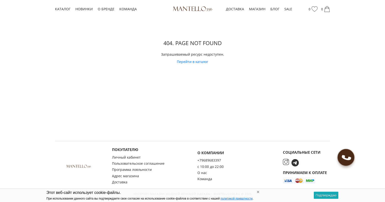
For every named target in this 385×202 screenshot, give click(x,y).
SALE (288, 9)
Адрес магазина (125, 176)
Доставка (235, 9)
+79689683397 (209, 160)
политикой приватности (236, 198)
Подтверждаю (326, 195)
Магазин (257, 9)
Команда (128, 9)
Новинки (84, 9)
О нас (202, 172)
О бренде (106, 9)
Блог (274, 9)
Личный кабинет (126, 157)
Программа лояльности (132, 169)
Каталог (62, 9)
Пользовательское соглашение (138, 163)
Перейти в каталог (192, 61)
